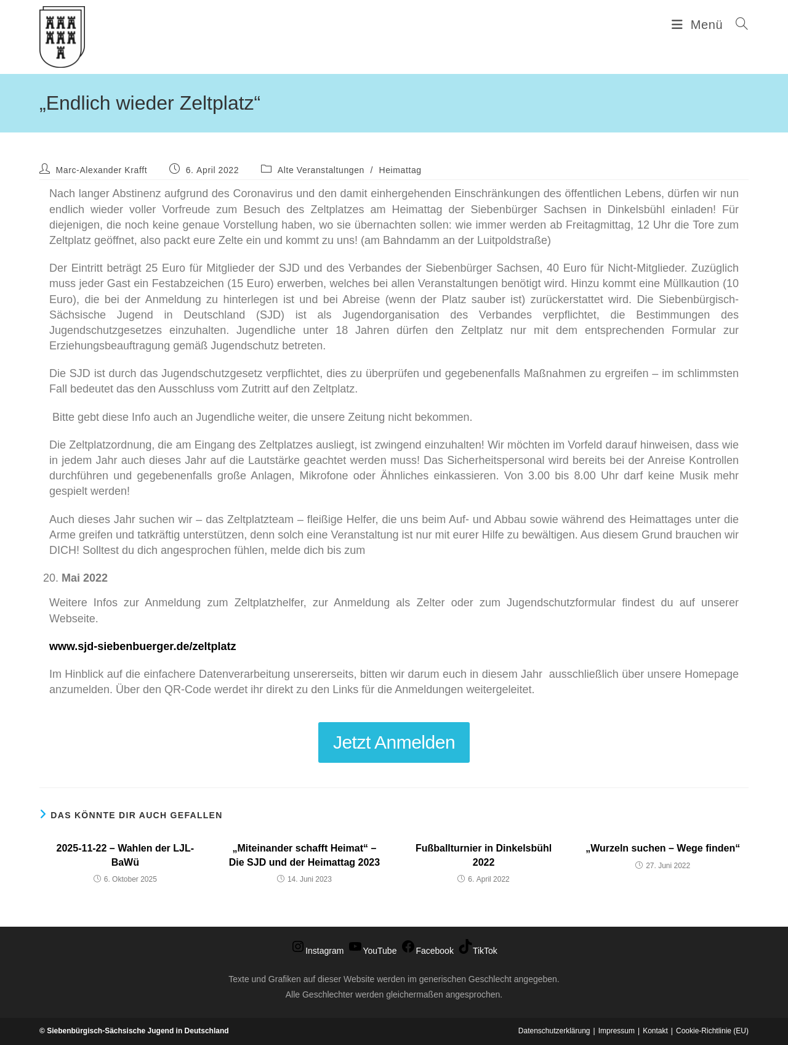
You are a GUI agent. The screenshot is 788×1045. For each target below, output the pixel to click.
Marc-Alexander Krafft (102, 170)
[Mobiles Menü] (699, 24)
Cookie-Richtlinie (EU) (712, 1031)
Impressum (616, 1031)
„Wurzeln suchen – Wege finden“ (662, 848)
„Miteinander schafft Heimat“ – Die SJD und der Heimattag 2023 (304, 855)
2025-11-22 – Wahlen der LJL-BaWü (126, 855)
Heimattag (400, 170)
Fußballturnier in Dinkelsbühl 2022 (484, 855)
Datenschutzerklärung (554, 1031)
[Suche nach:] (737, 24)
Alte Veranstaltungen (321, 170)
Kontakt (655, 1031)
